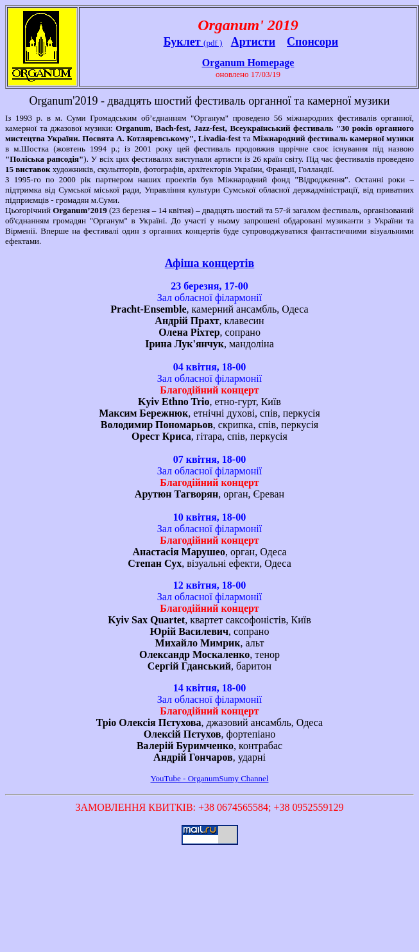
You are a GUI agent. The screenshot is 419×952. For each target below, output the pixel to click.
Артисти (253, 41)
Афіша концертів (210, 263)
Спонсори (312, 41)
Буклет (183, 41)
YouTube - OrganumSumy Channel (210, 778)
